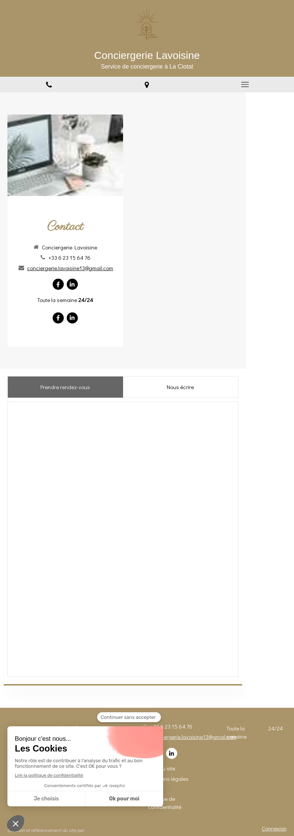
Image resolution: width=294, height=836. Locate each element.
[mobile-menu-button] (245, 84)
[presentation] (65, 387)
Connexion (274, 828)
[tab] (65, 387)
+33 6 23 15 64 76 (69, 257)
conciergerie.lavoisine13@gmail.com (70, 268)
